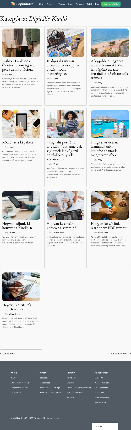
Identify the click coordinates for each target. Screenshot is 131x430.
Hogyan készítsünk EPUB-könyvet (16, 307)
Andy (11, 74)
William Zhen (14, 233)
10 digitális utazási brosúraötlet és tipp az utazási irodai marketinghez (63, 67)
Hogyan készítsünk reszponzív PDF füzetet (109, 226)
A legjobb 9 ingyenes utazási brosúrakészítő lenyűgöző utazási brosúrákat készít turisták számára (109, 69)
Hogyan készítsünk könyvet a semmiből (62, 226)
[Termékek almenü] (55, 4)
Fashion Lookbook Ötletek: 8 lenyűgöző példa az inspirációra (18, 65)
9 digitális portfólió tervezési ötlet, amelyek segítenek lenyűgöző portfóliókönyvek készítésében (64, 150)
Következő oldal (121, 353)
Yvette (12, 147)
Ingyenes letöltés (111, 4)
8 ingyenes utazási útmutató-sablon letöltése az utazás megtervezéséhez (104, 148)
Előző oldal (7, 353)
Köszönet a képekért (17, 142)
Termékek (50, 4)
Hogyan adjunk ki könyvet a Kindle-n (17, 226)
